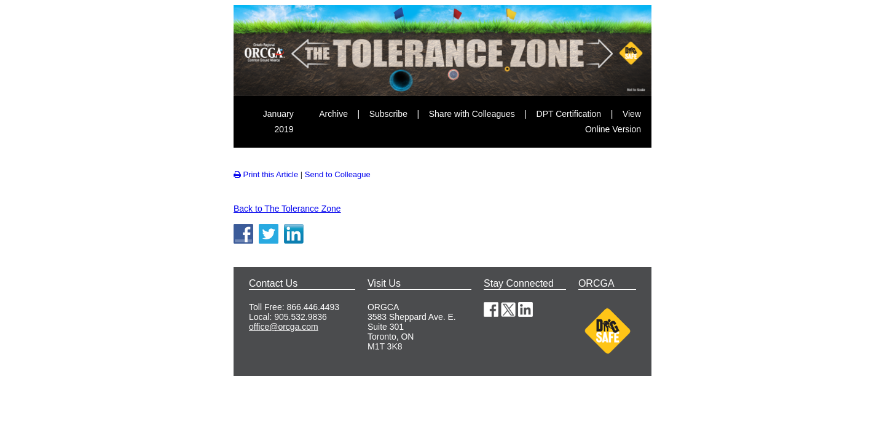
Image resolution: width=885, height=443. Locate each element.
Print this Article (266, 174)
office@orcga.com (283, 327)
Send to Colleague (338, 174)
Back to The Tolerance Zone (287, 209)
